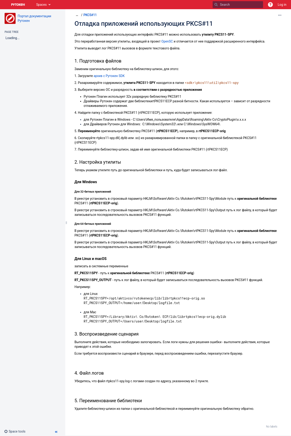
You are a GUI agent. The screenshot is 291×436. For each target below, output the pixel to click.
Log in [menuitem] (282, 4)
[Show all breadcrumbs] (77, 15)
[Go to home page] (18, 4)
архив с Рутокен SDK (109, 76)
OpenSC (167, 41)
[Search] (216, 4)
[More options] (279, 15)
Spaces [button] (41, 4)
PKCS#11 (90, 15)
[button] (270, 4)
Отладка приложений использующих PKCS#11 (143, 23)
